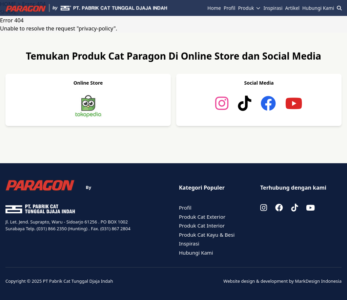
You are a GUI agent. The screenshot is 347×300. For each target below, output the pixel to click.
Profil (229, 8)
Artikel (292, 8)
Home (214, 8)
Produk (249, 8)
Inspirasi (273, 8)
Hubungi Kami (318, 8)
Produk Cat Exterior (202, 216)
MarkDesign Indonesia (318, 281)
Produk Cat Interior (202, 225)
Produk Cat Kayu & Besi (206, 234)
